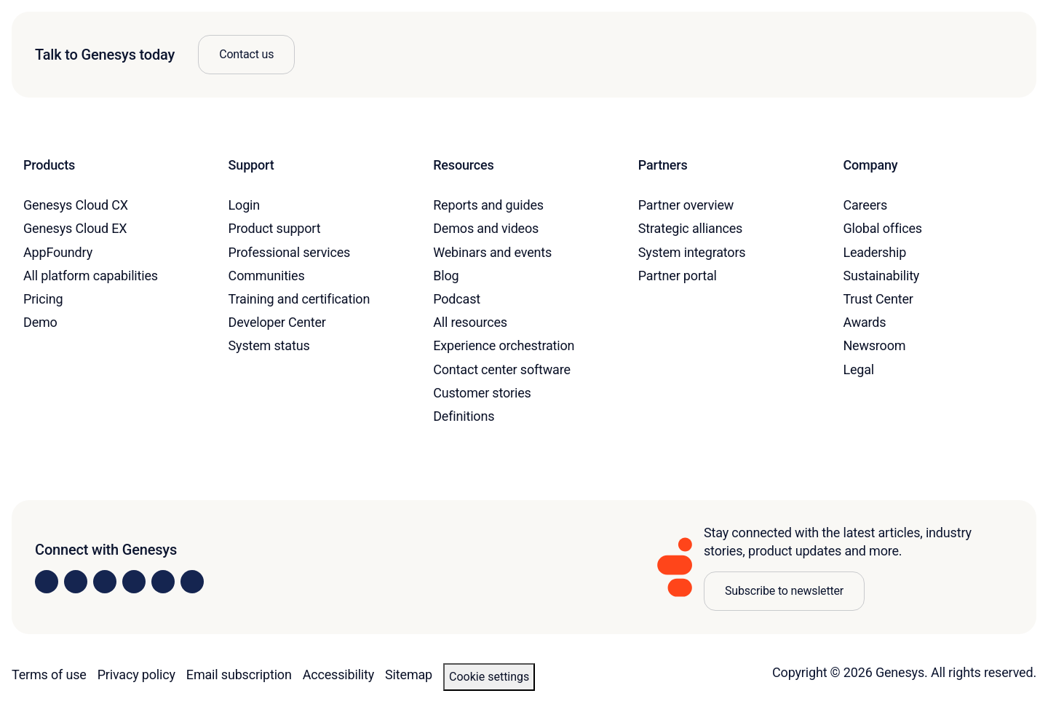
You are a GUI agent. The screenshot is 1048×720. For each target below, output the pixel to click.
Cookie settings (489, 677)
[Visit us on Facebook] (134, 581)
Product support (275, 228)
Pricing (43, 298)
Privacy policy (136, 674)
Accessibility (338, 674)
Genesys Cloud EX (75, 228)
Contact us (246, 54)
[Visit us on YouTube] (163, 581)
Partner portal (677, 275)
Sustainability (881, 275)
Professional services (290, 252)
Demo (40, 322)
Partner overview (686, 205)
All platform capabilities (90, 275)
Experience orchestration (503, 345)
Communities (267, 275)
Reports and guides (488, 205)
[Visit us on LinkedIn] (46, 581)
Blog (445, 275)
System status (269, 345)
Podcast (456, 298)
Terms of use (49, 674)
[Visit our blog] (192, 581)
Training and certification (299, 298)
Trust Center (878, 298)
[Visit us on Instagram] (75, 581)
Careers (865, 205)
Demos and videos (486, 228)
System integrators (692, 252)
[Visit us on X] (104, 581)
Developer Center (277, 322)
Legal (858, 369)
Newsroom (874, 345)
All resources (470, 322)
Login (245, 205)
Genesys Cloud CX (75, 205)
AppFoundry (57, 252)
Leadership (874, 252)
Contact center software (502, 369)
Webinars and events (492, 252)
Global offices (882, 228)
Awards (864, 322)
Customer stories (482, 392)
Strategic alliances (690, 228)
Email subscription (239, 674)
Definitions (463, 416)
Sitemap (408, 674)
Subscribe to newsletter (784, 591)
